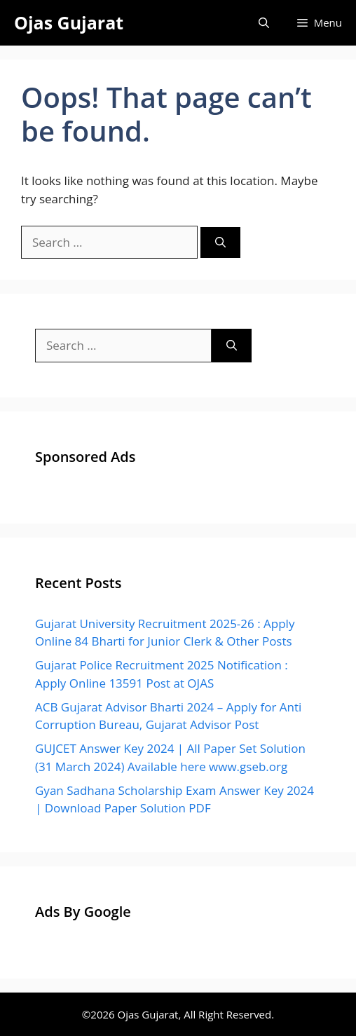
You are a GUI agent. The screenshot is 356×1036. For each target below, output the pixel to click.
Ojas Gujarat (68, 22)
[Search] (220, 243)
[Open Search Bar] (264, 23)
